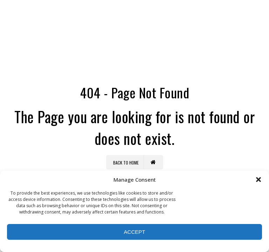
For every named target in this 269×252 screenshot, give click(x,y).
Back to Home (134, 162)
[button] (258, 179)
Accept (134, 232)
